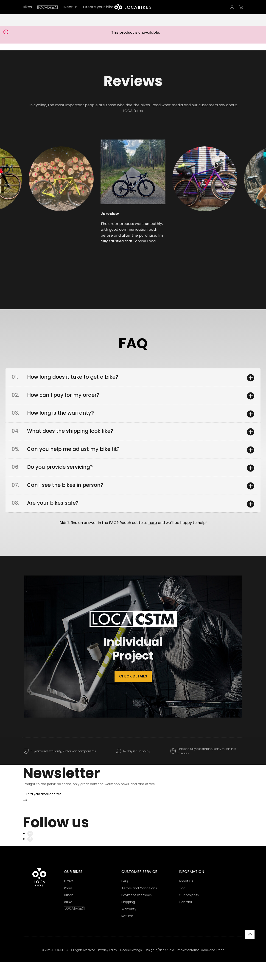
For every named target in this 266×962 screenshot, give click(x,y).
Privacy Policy (107, 944)
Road (68, 882)
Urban (68, 889)
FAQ (124, 875)
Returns (127, 910)
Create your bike (98, 7)
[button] (45, 192)
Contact (185, 896)
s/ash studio (165, 944)
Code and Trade (212, 944)
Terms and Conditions (139, 882)
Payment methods (136, 889)
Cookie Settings (131, 944)
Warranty (128, 903)
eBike (68, 896)
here (152, 527)
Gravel (69, 875)
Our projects (189, 889)
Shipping (128, 896)
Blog (182, 882)
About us (186, 875)
